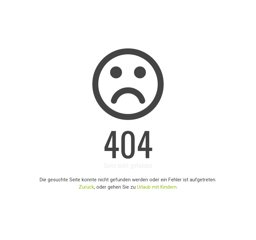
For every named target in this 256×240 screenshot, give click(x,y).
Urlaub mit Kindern (157, 187)
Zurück (86, 187)
